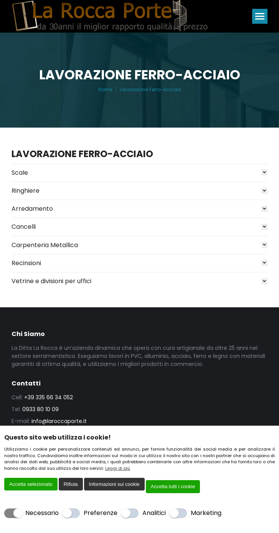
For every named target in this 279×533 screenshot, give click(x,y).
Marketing (206, 512)
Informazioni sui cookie (114, 484)
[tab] (139, 171)
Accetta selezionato (31, 484)
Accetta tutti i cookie (173, 486)
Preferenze (100, 512)
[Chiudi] (270, 438)
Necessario (42, 512)
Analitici (154, 512)
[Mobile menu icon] (259, 16)
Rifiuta (71, 484)
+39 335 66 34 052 (48, 397)
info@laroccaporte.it (59, 421)
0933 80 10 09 (40, 409)
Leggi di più (117, 468)
